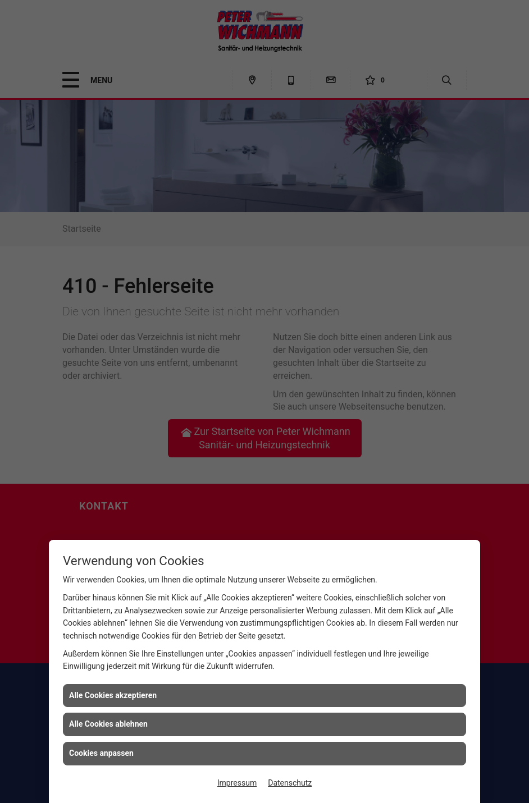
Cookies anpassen (101, 753)
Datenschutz (290, 782)
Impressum (237, 782)
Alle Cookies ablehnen (108, 723)
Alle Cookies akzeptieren (113, 695)
